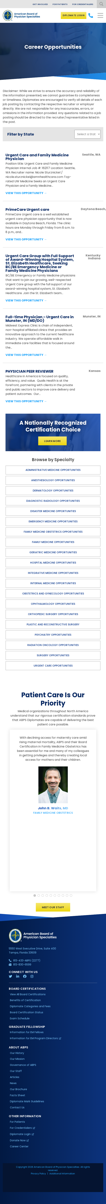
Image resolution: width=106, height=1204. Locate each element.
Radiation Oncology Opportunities (53, 645)
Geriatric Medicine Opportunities (53, 552)
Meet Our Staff (53, 907)
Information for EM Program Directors (34, 1038)
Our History (17, 1053)
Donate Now (18, 1140)
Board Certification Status (26, 1012)
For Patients (60, 4)
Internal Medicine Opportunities (53, 583)
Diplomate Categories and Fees (30, 1006)
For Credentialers (82, 4)
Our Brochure (18, 1089)
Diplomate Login (74, 15)
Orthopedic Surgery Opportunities (53, 614)
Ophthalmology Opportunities (53, 604)
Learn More (52, 441)
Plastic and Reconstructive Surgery (53, 624)
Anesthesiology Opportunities (53, 480)
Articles (14, 1077)
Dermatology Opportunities (53, 490)
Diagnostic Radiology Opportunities (53, 501)
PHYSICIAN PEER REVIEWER (29, 371)
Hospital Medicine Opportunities (53, 562)
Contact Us (17, 1107)
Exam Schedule (20, 1018)
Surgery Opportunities (53, 655)
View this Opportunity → (26, 193)
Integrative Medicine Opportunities (53, 573)
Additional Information (62, 1173)
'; (87, 134)
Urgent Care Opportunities (53, 665)
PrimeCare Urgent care (27, 209)
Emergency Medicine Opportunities (53, 521)
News (13, 1083)
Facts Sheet (17, 1095)
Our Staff (16, 1071)
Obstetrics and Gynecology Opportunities (53, 593)
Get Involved (40, 4)
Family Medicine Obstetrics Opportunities (53, 532)
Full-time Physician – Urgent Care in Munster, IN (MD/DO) (40, 318)
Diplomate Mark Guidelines (27, 1101)
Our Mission (17, 1059)
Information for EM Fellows (27, 1032)
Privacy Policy (38, 1173)
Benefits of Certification (25, 1000)
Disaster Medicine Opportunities (53, 511)
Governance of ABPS (23, 1065)
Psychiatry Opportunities (53, 635)
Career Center (19, 1146)
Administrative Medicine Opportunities (53, 470)
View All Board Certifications (28, 994)
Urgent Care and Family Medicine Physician (37, 156)
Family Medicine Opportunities (53, 542)
